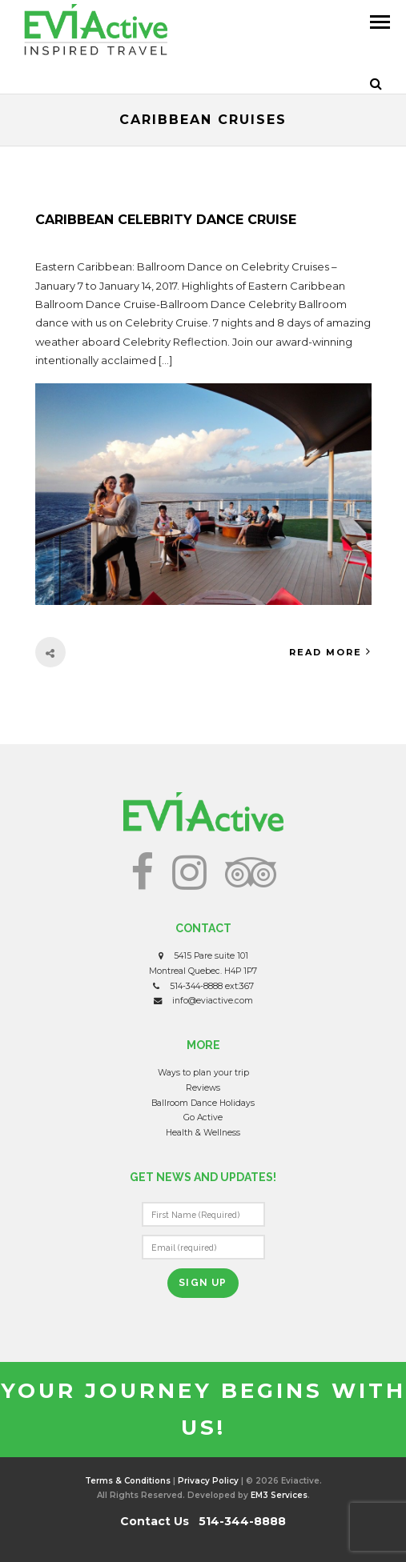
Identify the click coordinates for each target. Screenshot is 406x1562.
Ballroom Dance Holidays (203, 1103)
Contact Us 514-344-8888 (203, 1521)
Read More (330, 652)
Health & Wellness (203, 1132)
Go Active (203, 1117)
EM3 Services (279, 1495)
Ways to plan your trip (203, 1072)
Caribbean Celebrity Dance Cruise (165, 219)
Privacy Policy (208, 1481)
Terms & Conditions (128, 1481)
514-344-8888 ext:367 (212, 986)
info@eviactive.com (212, 1000)
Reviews (203, 1088)
